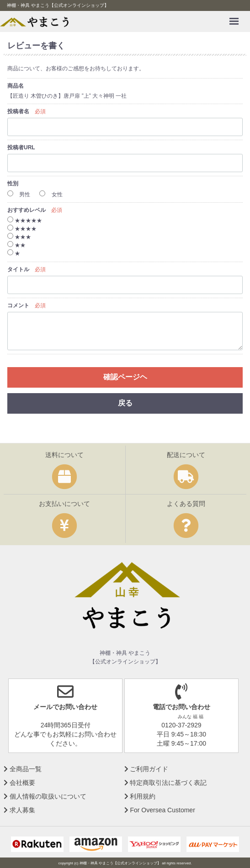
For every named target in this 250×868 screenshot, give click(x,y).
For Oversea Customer (159, 809)
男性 (18, 194)
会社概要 (19, 782)
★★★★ (22, 229)
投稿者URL (21, 147)
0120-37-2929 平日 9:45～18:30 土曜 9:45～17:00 (181, 719)
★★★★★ (24, 220)
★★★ (19, 237)
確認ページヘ (125, 377)
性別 (12, 183)
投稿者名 (18, 111)
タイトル (18, 269)
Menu (236, 17)
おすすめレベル (26, 210)
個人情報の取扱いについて (45, 796)
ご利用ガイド (146, 768)
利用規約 (140, 796)
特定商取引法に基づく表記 (165, 782)
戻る (125, 403)
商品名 (15, 86)
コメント (18, 305)
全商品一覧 (23, 768)
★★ (16, 245)
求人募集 (19, 809)
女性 (50, 194)
